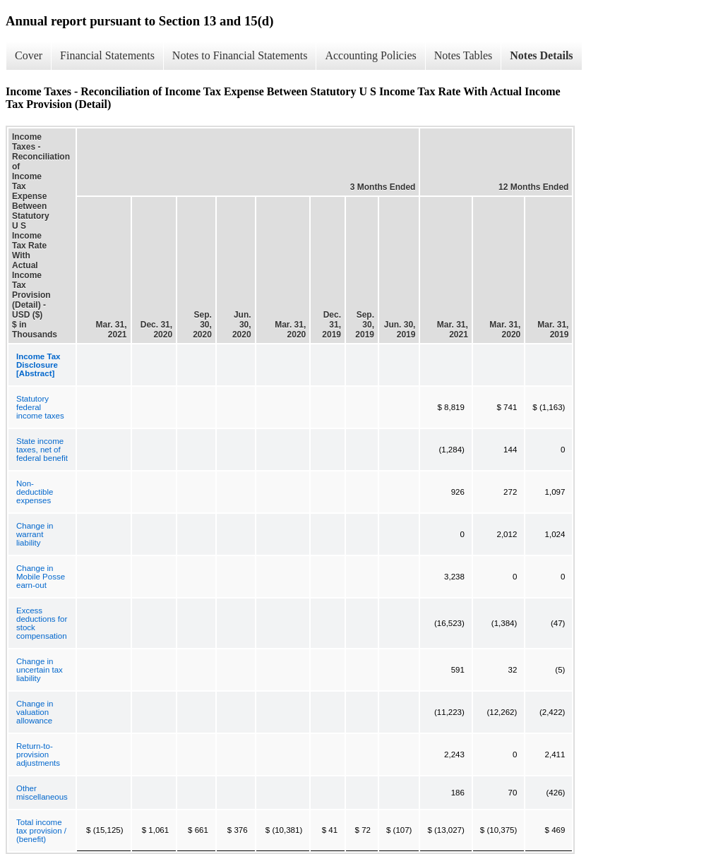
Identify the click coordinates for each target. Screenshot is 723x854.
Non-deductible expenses (34, 492)
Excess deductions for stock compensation (41, 623)
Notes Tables (463, 55)
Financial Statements (107, 55)
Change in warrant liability (34, 534)
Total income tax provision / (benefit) (41, 830)
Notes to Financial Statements (240, 55)
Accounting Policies (370, 55)
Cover (28, 55)
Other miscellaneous (42, 792)
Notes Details (541, 55)
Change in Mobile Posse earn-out (40, 576)
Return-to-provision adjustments (38, 754)
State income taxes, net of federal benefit (42, 449)
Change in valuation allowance (34, 712)
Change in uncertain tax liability (39, 669)
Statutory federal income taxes (40, 407)
